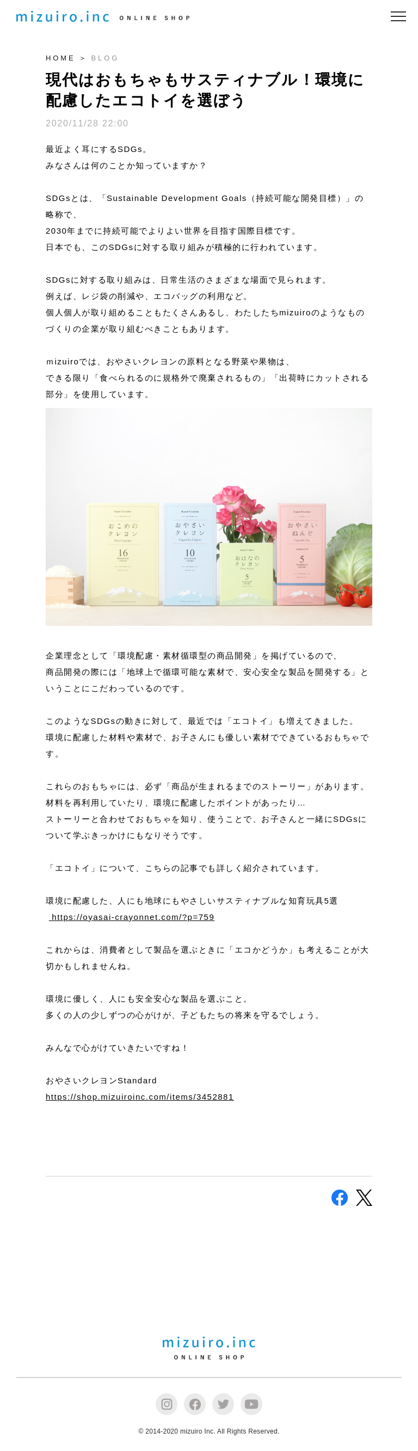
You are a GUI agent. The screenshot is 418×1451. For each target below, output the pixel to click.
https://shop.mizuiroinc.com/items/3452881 (140, 1096)
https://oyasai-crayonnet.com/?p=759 (132, 917)
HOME (61, 58)
